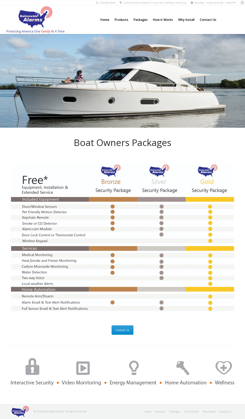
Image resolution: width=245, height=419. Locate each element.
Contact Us (122, 330)
